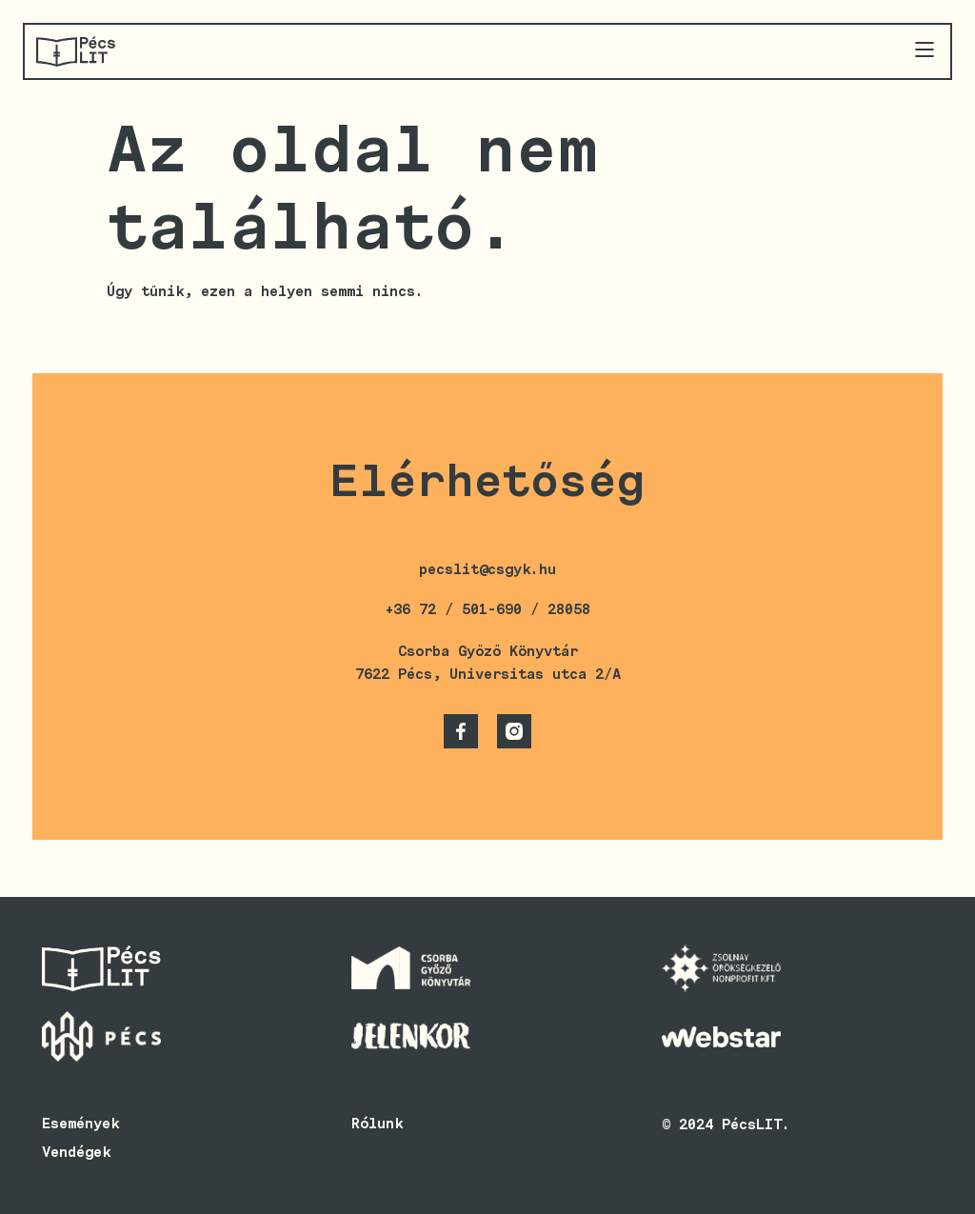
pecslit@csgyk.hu (487, 569)
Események (80, 1123)
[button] (924, 51)
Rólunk (377, 1123)
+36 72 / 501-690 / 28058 (487, 609)
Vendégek (76, 1152)
